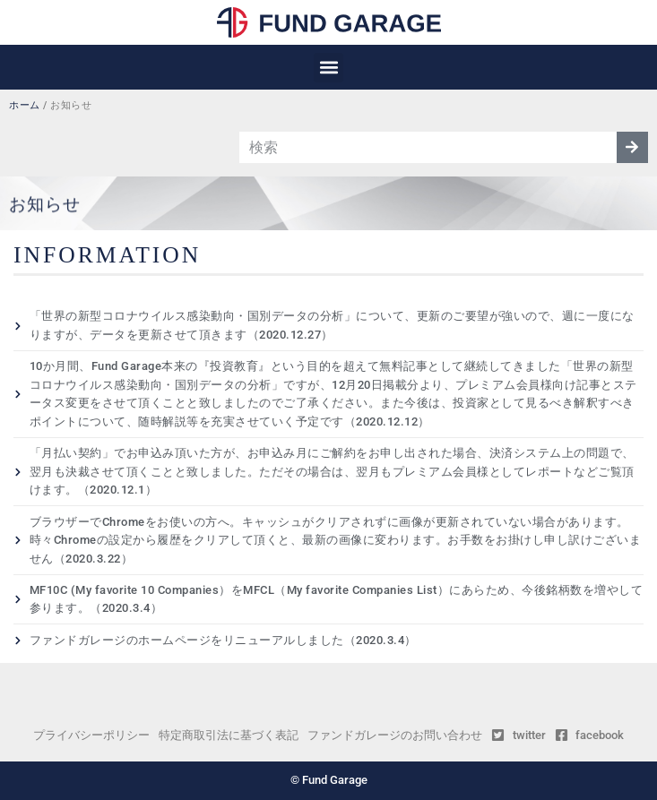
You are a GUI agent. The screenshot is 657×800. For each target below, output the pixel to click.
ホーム (24, 105)
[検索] (632, 147)
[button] (328, 67)
